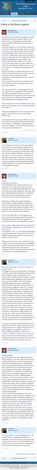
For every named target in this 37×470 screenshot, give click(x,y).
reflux (3, 63)
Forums (14, 13)
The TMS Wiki (6, 13)
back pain (19, 105)
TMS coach (15, 231)
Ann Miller (11, 138)
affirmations (24, 405)
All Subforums (5, 16)
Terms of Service (25, 465)
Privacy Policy (33, 465)
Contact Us (30, 462)
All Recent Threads (15, 16)
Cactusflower (12, 30)
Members (21, 13)
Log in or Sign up (30, 1)
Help (28, 13)
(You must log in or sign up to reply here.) (26, 454)
